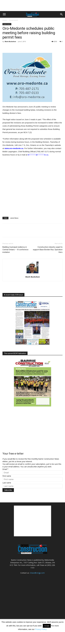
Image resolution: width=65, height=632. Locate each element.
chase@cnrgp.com (37, 573)
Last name (6, 483)
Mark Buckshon (10, 41)
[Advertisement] (32, 521)
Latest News (14, 218)
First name (6, 476)
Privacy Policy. (41, 629)
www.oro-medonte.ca (14, 148)
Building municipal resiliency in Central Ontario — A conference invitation (15, 249)
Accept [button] (46, 626)
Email (5, 469)
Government (13, 20)
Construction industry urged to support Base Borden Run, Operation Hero (48, 249)
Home (4, 20)
